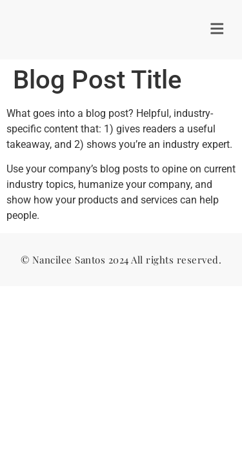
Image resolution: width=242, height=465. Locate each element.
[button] (219, 29)
